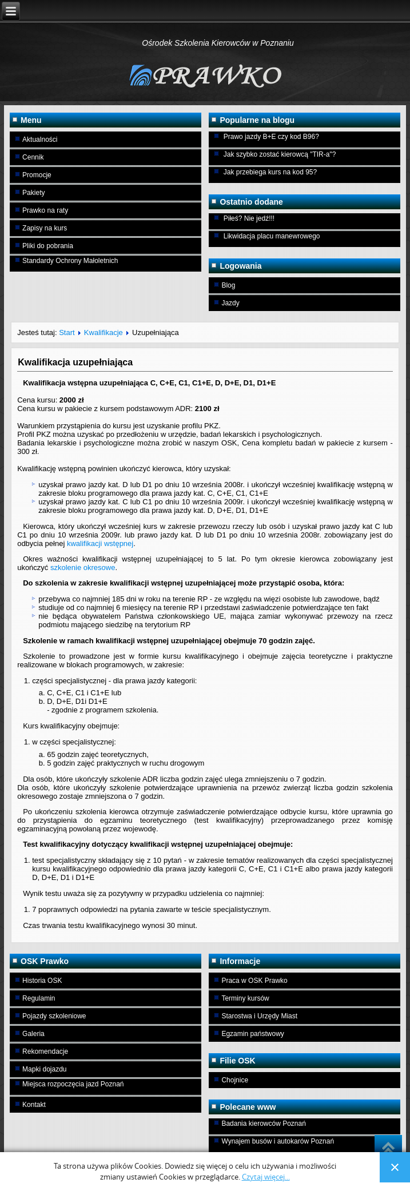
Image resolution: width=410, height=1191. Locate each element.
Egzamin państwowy (252, 1034)
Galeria (33, 1034)
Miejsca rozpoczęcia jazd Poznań (73, 1084)
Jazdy (230, 303)
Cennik (32, 157)
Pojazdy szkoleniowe (54, 1016)
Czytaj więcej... (266, 1177)
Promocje (36, 175)
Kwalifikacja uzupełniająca (75, 362)
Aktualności (39, 140)
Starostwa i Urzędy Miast (259, 1016)
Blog (228, 285)
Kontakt (34, 1105)
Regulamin (38, 998)
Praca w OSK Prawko (254, 981)
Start (66, 332)
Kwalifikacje (103, 332)
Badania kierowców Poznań (263, 1124)
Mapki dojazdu (44, 1069)
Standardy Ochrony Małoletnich (70, 261)
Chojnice (234, 1080)
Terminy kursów (245, 998)
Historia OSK (42, 981)
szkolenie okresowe (82, 567)
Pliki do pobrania (47, 246)
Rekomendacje (45, 1051)
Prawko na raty (45, 210)
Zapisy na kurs (44, 228)
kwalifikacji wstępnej (100, 543)
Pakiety (33, 193)
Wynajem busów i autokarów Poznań (277, 1141)
